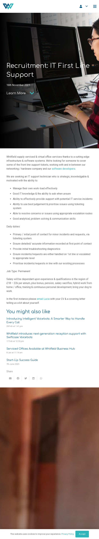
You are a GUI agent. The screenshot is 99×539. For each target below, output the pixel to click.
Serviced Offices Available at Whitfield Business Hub (40, 348)
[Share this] (18, 378)
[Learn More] (16, 93)
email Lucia (43, 298)
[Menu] (95, 6)
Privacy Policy (67, 534)
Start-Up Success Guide (22, 360)
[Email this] (10, 378)
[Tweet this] (26, 378)
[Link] (8, 6)
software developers (63, 168)
